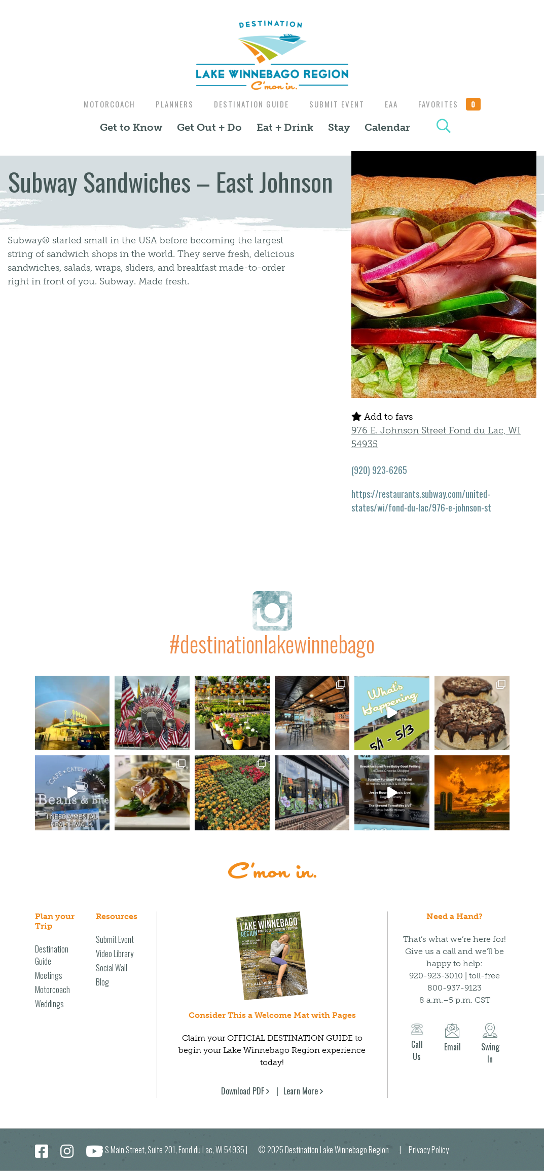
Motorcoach (103, 103)
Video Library (114, 953)
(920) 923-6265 (379, 470)
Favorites (455, 103)
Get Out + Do (209, 127)
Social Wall (111, 968)
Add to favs (382, 416)
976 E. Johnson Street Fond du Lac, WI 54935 (436, 437)
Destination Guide (249, 103)
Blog (102, 982)
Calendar (387, 127)
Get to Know (131, 127)
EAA (395, 103)
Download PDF (242, 1091)
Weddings (49, 1004)
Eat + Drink (285, 127)
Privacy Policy (429, 1150)
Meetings (48, 975)
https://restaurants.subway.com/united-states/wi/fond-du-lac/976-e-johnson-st (421, 500)
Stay (339, 127)
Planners (171, 103)
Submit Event (338, 103)
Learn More (300, 1091)
